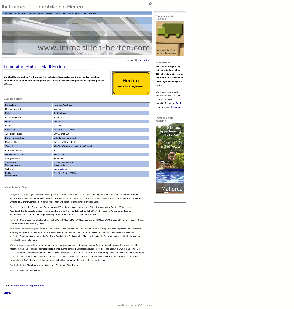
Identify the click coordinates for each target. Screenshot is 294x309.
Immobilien (20, 13)
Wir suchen (73, 13)
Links (84, 13)
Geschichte (15, 207)
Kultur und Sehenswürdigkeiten (25, 229)
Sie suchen (60, 13)
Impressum (131, 305)
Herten (92, 13)
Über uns (147, 305)
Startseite (7, 13)
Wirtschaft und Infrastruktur (23, 245)
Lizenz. (7, 293)
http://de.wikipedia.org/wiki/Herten (27, 285)
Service (49, 13)
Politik (13, 220)
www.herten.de (60, 169)
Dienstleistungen (35, 13)
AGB (139, 305)
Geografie (14, 194)
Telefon (179, 103)
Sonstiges (15, 270)
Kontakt (120, 305)
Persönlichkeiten (18, 265)
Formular (175, 107)
